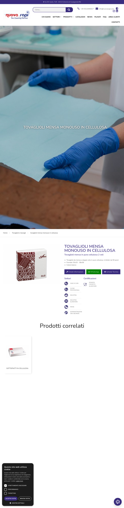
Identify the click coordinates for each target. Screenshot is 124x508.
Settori (57, 17)
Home (5, 233)
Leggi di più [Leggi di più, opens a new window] (19, 481)
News (89, 17)
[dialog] (18, 484)
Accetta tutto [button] (11, 498)
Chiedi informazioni (75, 272)
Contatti (116, 22)
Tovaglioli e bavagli (19, 233)
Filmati (97, 17)
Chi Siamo (46, 17)
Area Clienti (114, 17)
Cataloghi (80, 17)
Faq (104, 17)
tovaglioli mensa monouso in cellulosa (44, 233)
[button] (17, 503)
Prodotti (68, 17)
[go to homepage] (16, 19)
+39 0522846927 (86, 8)
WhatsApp (93, 272)
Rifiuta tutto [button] (25, 498)
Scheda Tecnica (111, 272)
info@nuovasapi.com (105, 8)
